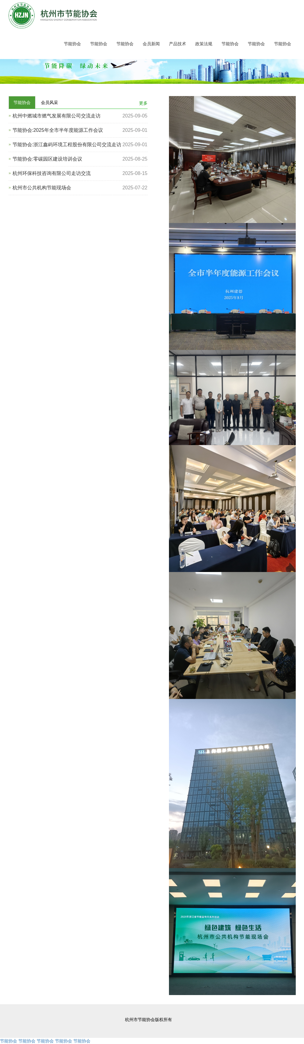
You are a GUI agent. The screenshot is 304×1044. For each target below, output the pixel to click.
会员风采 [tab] (49, 102)
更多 (143, 103)
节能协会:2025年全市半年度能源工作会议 (58, 130)
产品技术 (177, 43)
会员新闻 (151, 43)
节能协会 (72, 43)
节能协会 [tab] (22, 102)
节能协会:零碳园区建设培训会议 (47, 159)
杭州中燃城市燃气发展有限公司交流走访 (57, 115)
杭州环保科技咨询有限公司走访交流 (52, 173)
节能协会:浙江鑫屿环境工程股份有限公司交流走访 (67, 144)
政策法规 (203, 43)
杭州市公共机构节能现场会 (42, 187)
